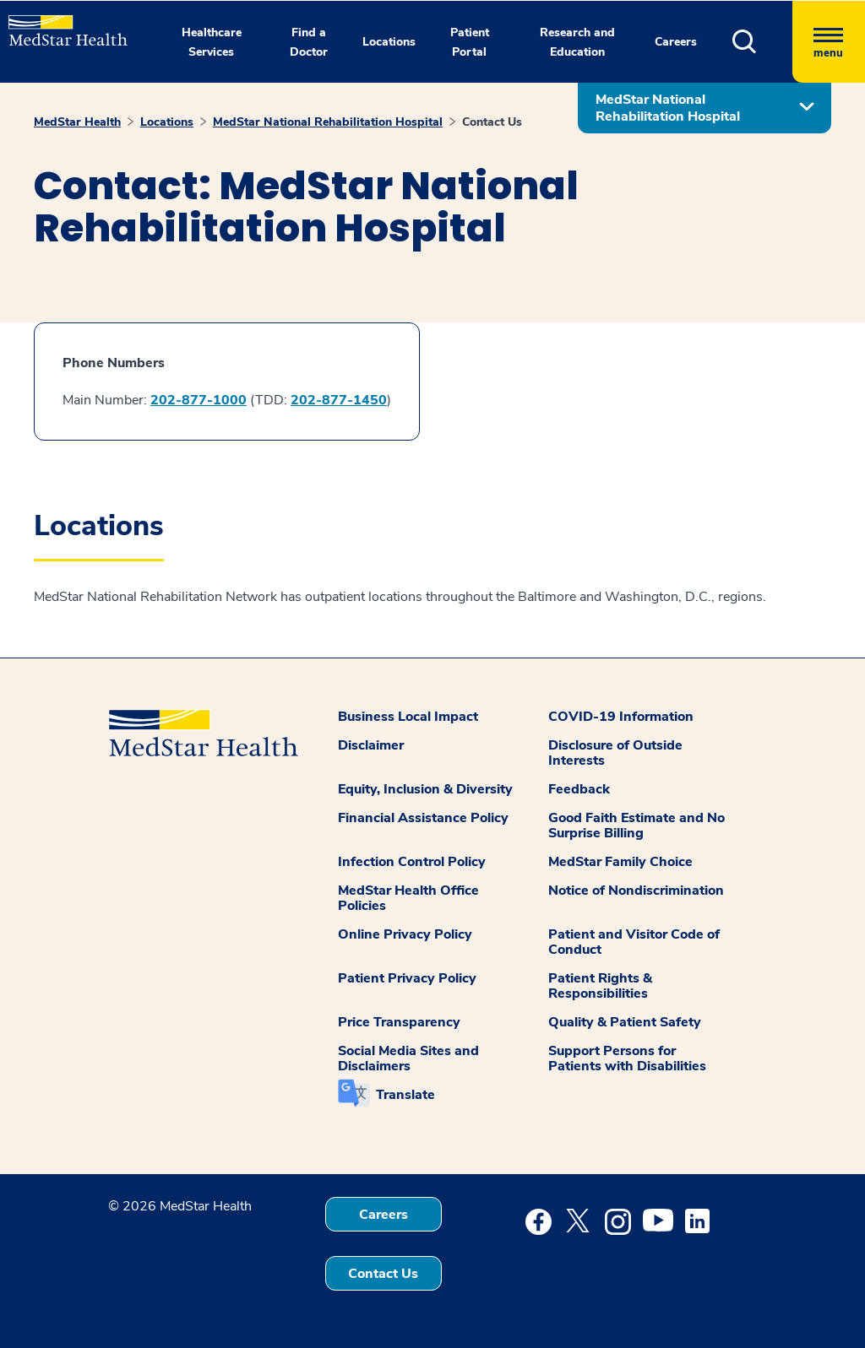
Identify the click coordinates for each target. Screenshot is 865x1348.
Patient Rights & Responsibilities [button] (600, 986)
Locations (166, 122)
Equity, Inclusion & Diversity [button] (425, 789)
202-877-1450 (339, 400)
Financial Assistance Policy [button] (423, 818)
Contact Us (492, 122)
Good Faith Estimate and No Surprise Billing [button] (636, 825)
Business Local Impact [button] (408, 716)
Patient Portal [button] (469, 42)
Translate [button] (405, 1094)
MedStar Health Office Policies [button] (408, 898)
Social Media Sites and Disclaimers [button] (408, 1058)
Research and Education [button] (577, 42)
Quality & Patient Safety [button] (624, 1022)
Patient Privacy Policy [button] (407, 978)
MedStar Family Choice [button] (620, 862)
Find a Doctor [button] (309, 42)
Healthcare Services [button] (212, 42)
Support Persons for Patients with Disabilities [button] (627, 1058)
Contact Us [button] (383, 1273)
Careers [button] (676, 42)
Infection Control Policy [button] (412, 862)
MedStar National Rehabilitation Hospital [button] (668, 108)
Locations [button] (389, 42)
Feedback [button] (579, 789)
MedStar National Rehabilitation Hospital (328, 122)
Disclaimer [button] (371, 745)
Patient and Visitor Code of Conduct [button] (634, 942)
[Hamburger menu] (828, 42)
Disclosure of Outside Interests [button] (615, 753)
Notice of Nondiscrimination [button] (636, 890)
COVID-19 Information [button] (621, 716)
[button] (762, 41)
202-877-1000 (198, 400)
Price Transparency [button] (399, 1022)
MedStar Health (77, 122)
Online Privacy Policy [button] (405, 934)
